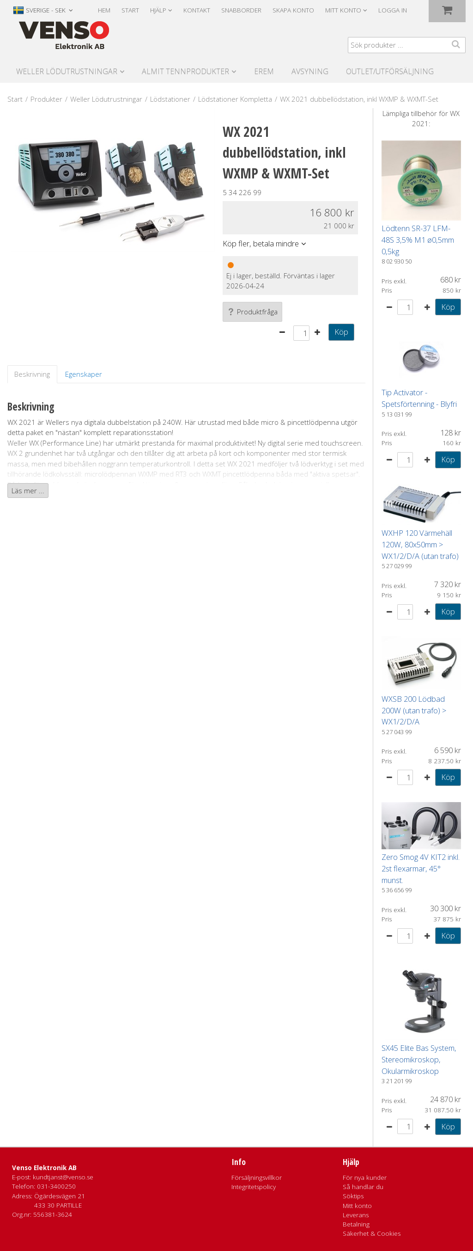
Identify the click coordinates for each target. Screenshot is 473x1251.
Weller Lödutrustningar (66, 71)
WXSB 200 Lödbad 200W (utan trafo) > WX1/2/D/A (414, 710)
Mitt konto (357, 1206)
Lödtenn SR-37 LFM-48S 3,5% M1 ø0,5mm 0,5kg (418, 240)
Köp (341, 331)
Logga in (392, 10)
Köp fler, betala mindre (261, 243)
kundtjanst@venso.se (63, 1177)
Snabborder (241, 10)
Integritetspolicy (253, 1187)
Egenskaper (83, 374)
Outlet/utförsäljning (390, 71)
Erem (264, 71)
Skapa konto (293, 10)
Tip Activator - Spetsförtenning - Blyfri (419, 398)
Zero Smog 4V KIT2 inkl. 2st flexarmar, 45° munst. (421, 868)
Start (130, 10)
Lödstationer (170, 99)
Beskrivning (32, 374)
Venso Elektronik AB (44, 1168)
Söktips (353, 1196)
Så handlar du (363, 1187)
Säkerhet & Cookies (371, 1233)
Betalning (356, 1224)
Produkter (46, 99)
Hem (104, 10)
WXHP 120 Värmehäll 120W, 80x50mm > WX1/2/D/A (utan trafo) (420, 544)
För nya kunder (365, 1177)
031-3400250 (56, 1186)
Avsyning (309, 71)
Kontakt (196, 10)
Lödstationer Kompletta (235, 99)
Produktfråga (252, 311)
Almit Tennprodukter (185, 71)
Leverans (356, 1215)
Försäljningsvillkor (256, 1177)
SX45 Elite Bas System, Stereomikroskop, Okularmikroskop (419, 1059)
